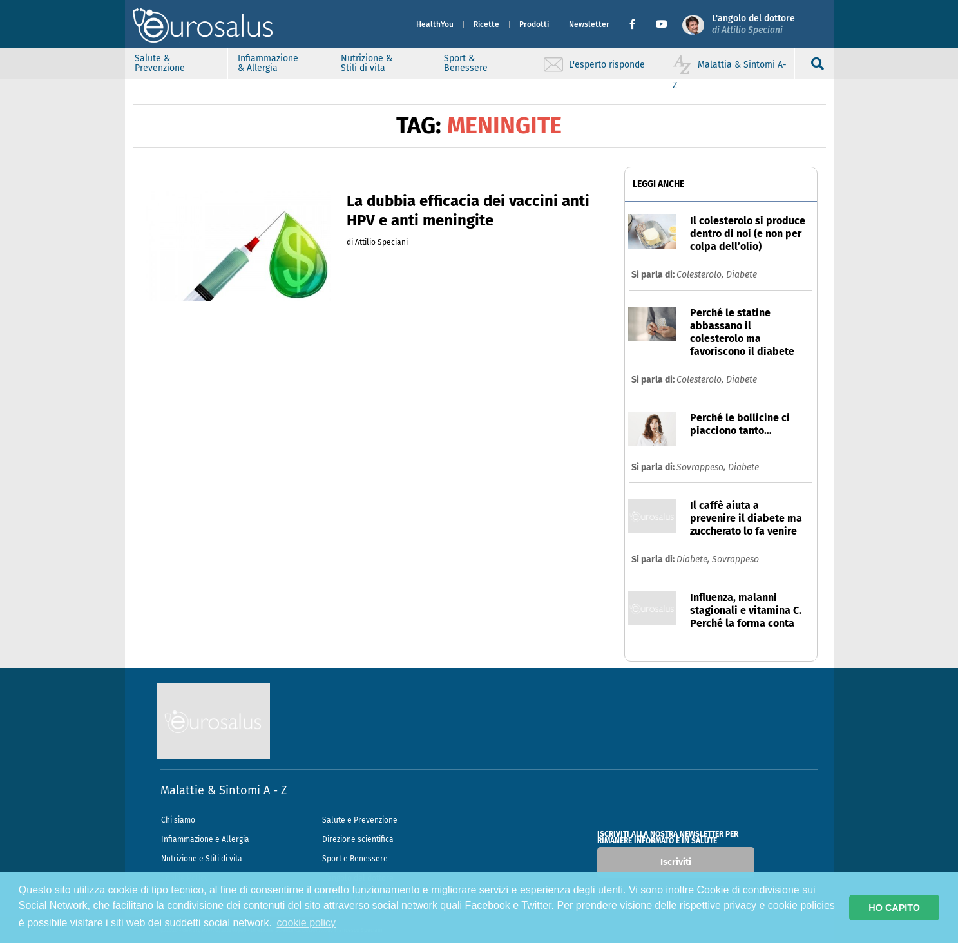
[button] (637, 24)
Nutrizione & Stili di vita (366, 63)
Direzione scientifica (358, 839)
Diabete (741, 274)
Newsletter (589, 24)
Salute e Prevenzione (360, 819)
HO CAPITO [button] (894, 907)
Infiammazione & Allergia (268, 63)
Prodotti (534, 24)
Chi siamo (178, 819)
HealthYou (435, 24)
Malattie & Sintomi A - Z (223, 790)
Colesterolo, (701, 274)
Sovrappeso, (702, 467)
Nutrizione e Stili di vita (201, 858)
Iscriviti (675, 862)
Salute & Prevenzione (160, 63)
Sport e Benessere (355, 858)
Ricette (486, 24)
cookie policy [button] (306, 922)
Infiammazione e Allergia (205, 839)
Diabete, (694, 559)
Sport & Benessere (466, 63)
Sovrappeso (735, 559)
